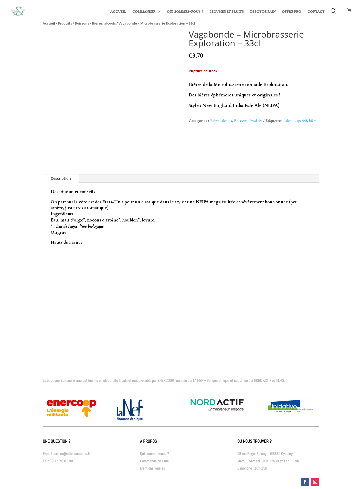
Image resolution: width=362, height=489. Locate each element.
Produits (65, 23)
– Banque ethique (211, 380)
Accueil (49, 23)
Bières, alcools (104, 23)
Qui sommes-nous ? (154, 453)
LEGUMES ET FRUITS (226, 12)
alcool (290, 120)
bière (312, 120)
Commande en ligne (154, 461)
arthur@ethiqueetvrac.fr (72, 453)
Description (61, 178)
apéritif (302, 120)
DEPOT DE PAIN (262, 12)
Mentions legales (152, 468)
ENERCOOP (165, 380)
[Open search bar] (333, 11)
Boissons (82, 23)
